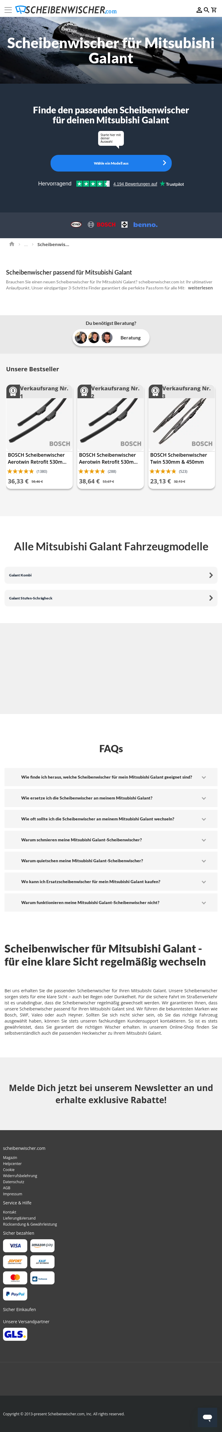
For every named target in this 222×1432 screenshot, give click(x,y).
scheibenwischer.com (158, 281)
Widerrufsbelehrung (20, 1175)
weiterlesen (200, 288)
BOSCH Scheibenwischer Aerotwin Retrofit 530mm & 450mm (37, 459)
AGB (6, 1187)
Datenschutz (13, 1181)
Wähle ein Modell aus (111, 163)
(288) (112, 471)
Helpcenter (12, 1163)
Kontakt (9, 1212)
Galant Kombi (20, 575)
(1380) (42, 471)
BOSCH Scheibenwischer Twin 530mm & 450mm (178, 458)
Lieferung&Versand (19, 1218)
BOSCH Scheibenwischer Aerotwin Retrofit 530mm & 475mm (108, 459)
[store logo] (68, 10)
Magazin (10, 1157)
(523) (183, 471)
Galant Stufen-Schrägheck (30, 598)
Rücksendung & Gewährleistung (30, 1224)
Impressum (12, 1194)
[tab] (111, 777)
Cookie (9, 1169)
